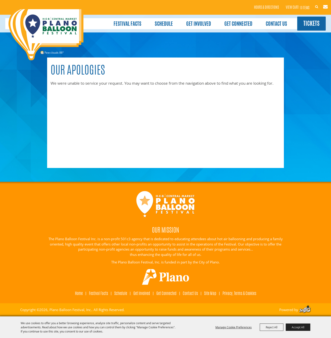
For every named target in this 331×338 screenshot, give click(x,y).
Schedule (157, 20)
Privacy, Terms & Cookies (239, 293)
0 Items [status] (294, 4)
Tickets (307, 20)
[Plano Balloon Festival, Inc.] (45, 34)
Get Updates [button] (320, 4)
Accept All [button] (298, 327)
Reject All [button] (271, 327)
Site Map (210, 293)
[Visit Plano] (166, 277)
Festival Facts (121, 20)
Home (79, 293)
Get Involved (192, 20)
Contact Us (270, 20)
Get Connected (232, 20)
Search (309, 4)
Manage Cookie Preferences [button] (233, 327)
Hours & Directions (256, 4)
